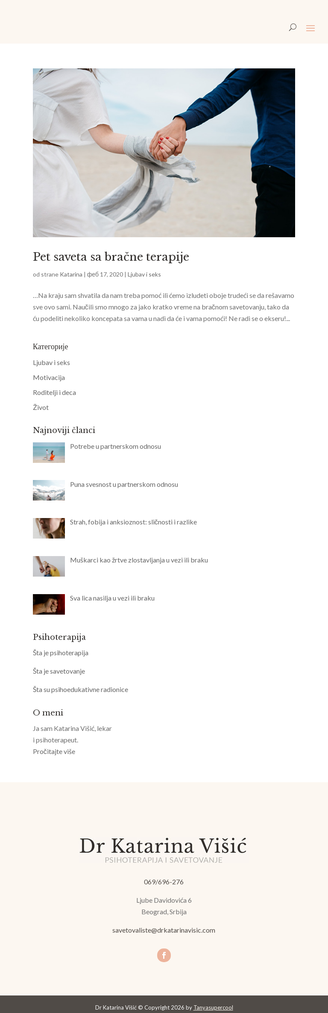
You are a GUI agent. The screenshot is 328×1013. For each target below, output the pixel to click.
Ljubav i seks (144, 274)
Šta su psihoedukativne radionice (80, 689)
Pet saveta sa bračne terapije (111, 257)
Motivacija (49, 377)
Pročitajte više (54, 751)
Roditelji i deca (54, 392)
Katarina (71, 274)
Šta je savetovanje (59, 671)
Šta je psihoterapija (60, 652)
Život (41, 407)
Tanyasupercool (213, 1007)
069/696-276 (164, 882)
